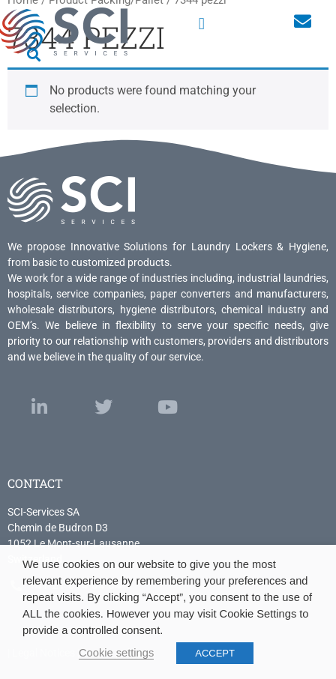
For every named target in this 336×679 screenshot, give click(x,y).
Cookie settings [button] (116, 653)
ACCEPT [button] (215, 653)
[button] (201, 23)
